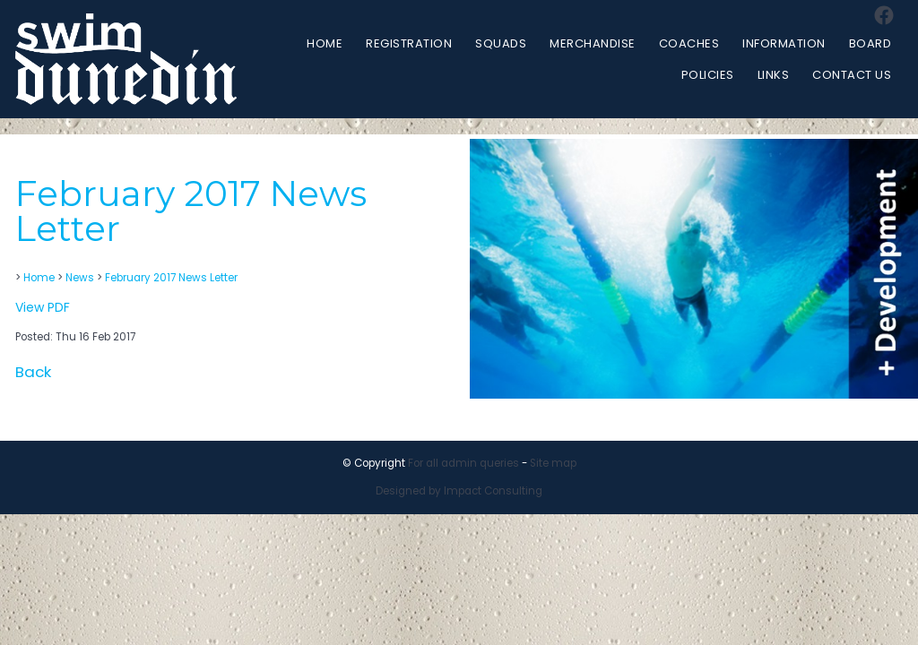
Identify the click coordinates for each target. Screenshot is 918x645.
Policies (707, 74)
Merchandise (593, 43)
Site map (553, 463)
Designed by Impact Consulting (459, 491)
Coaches (689, 43)
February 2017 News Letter (171, 278)
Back (33, 372)
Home (324, 43)
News (79, 278)
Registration (409, 43)
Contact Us (851, 74)
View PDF (42, 307)
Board (870, 43)
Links (774, 74)
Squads (500, 43)
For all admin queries (463, 463)
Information (784, 43)
